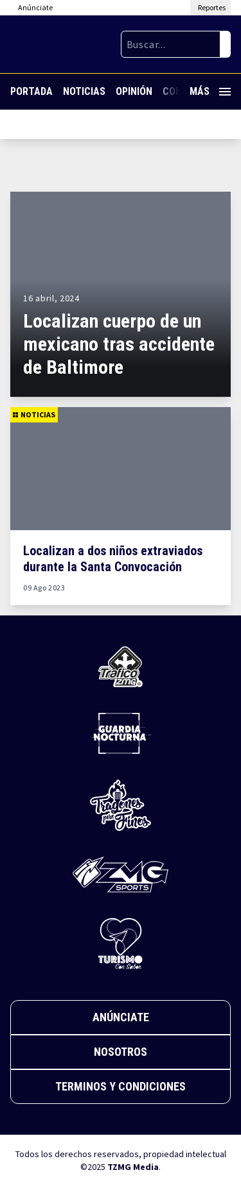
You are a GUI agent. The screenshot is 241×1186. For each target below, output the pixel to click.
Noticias (84, 91)
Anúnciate (121, 1017)
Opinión (134, 91)
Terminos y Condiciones (120, 1086)
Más (210, 91)
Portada (31, 91)
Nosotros (120, 1051)
